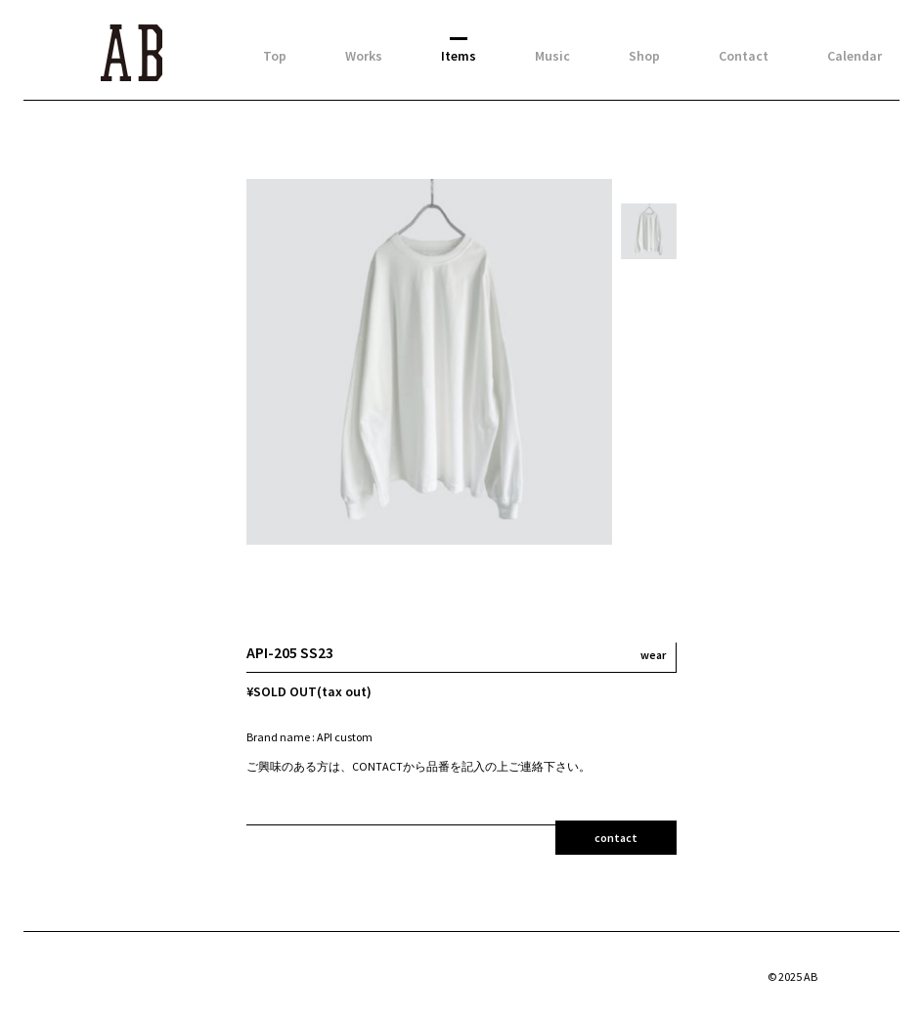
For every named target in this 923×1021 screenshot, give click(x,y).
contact (615, 837)
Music (552, 56)
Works (363, 56)
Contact (744, 56)
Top (274, 56)
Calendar (854, 56)
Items (458, 56)
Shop (644, 56)
